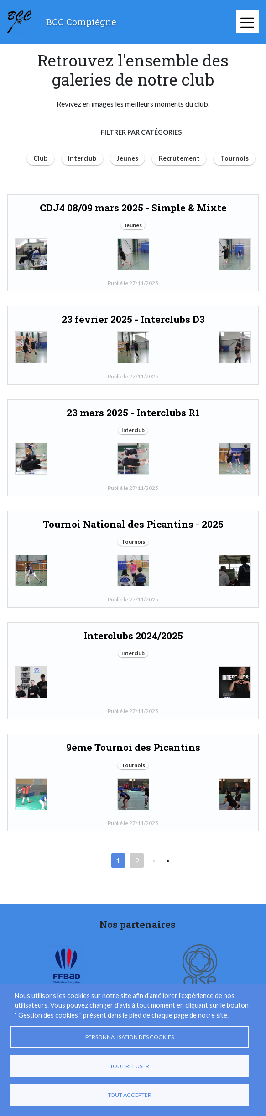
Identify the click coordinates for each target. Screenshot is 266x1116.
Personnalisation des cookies (129, 1037)
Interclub (82, 158)
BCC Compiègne (81, 21)
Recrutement (179, 158)
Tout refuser (129, 1066)
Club (40, 158)
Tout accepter (129, 1094)
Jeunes (127, 158)
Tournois (234, 158)
